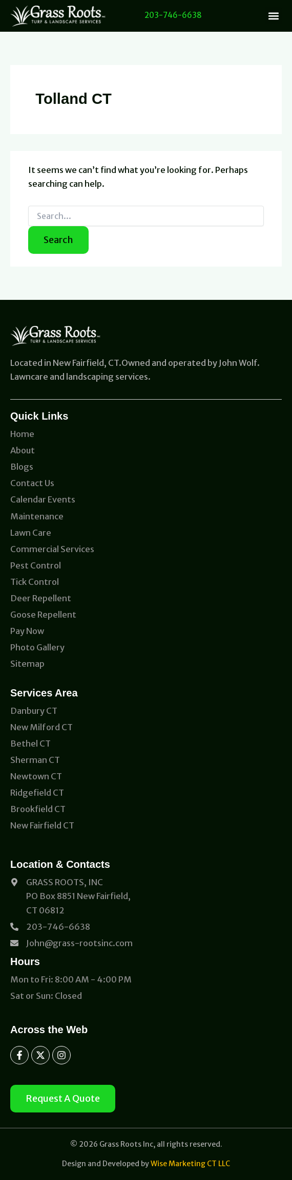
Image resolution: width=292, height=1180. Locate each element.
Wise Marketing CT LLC (190, 1163)
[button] (273, 15)
